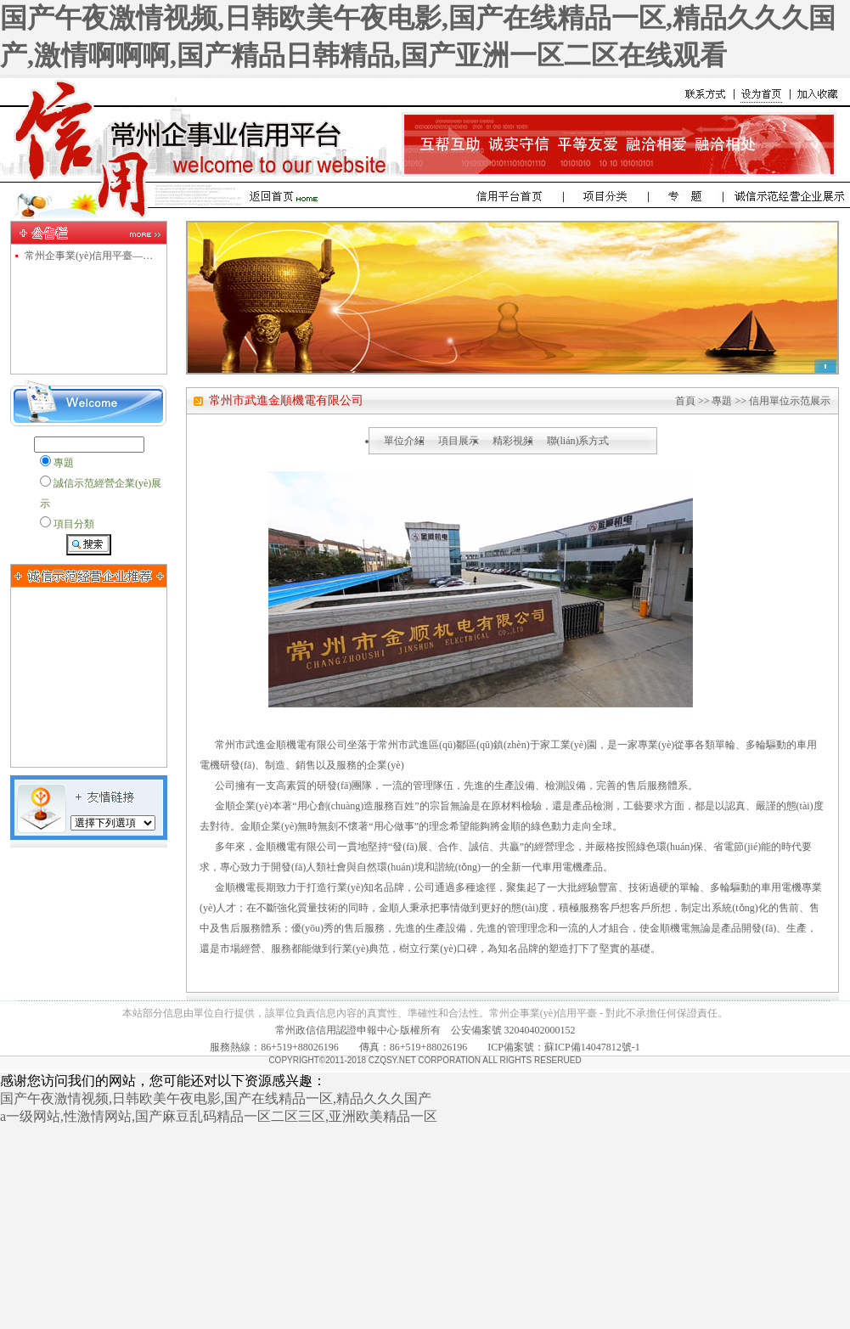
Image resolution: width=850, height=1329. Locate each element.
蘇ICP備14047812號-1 (592, 1047)
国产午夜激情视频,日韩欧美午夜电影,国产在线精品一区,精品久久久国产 (215, 1098)
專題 (722, 401)
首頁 (685, 401)
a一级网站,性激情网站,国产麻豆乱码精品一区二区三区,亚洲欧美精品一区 (218, 1116)
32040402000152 (540, 1030)
